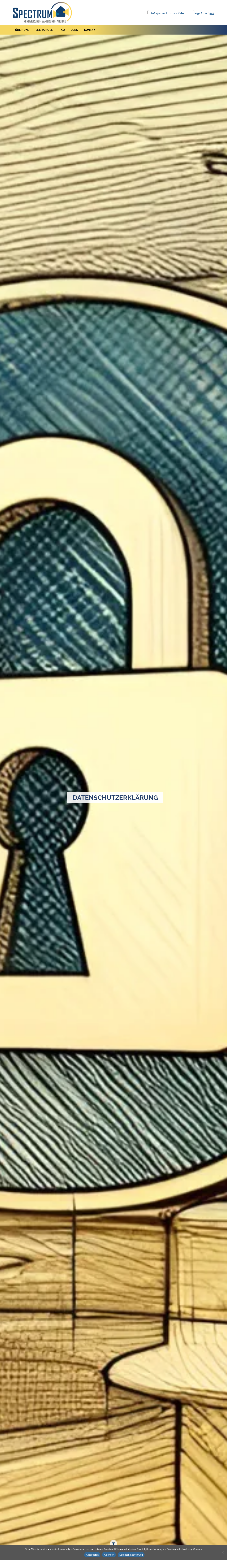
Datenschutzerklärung (131, 1554)
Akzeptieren (92, 1554)
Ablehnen (109, 1554)
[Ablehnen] (222, 1552)
